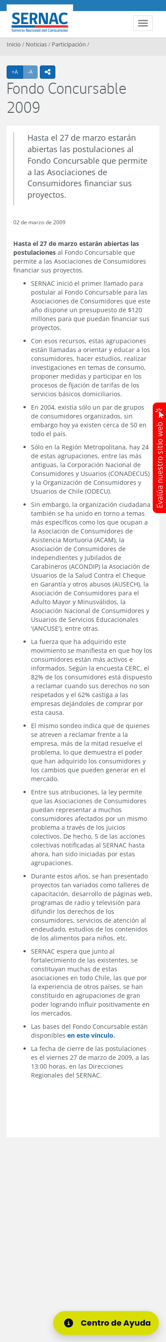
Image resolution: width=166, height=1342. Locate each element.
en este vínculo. (91, 1035)
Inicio (14, 44)
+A (17, 72)
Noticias (36, 44)
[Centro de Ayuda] (109, 1323)
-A (32, 72)
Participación (69, 44)
